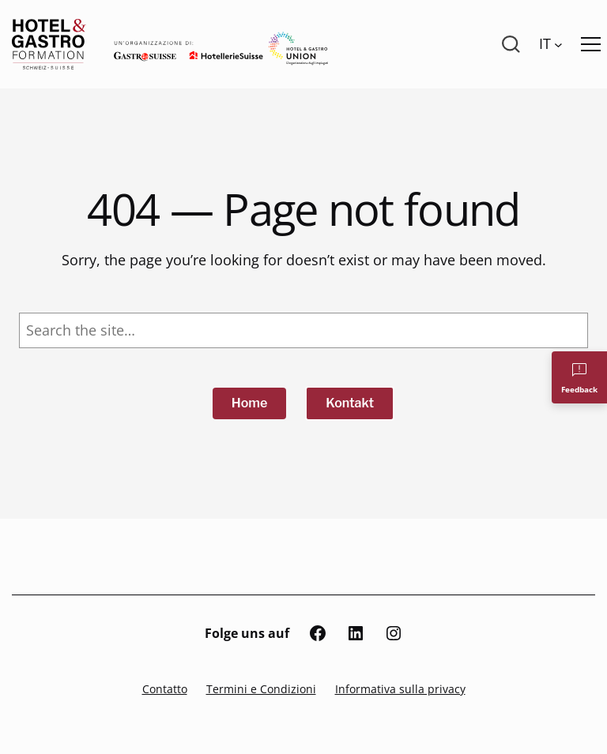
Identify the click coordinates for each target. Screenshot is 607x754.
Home (250, 403)
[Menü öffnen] (591, 44)
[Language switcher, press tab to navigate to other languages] (551, 44)
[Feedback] (579, 377)
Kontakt (350, 403)
